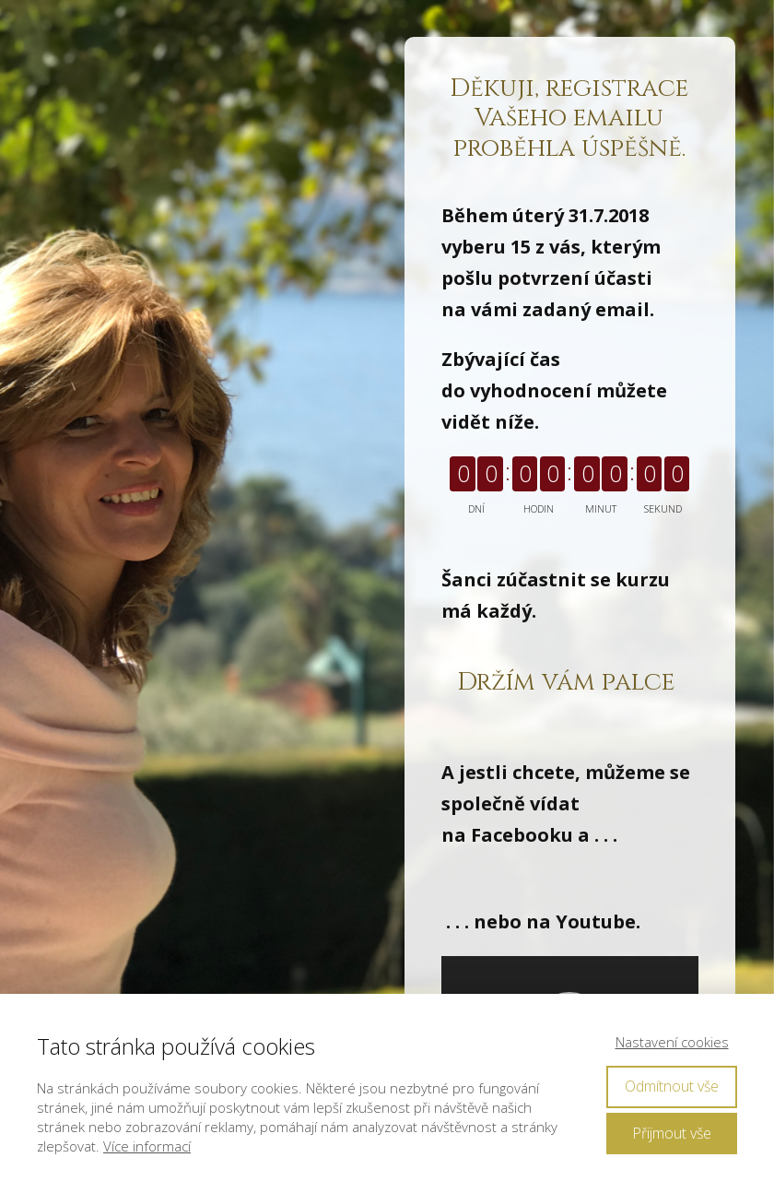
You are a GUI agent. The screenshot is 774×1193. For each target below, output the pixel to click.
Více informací (147, 1146)
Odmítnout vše (672, 1086)
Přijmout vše (671, 1133)
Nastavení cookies (672, 1042)
